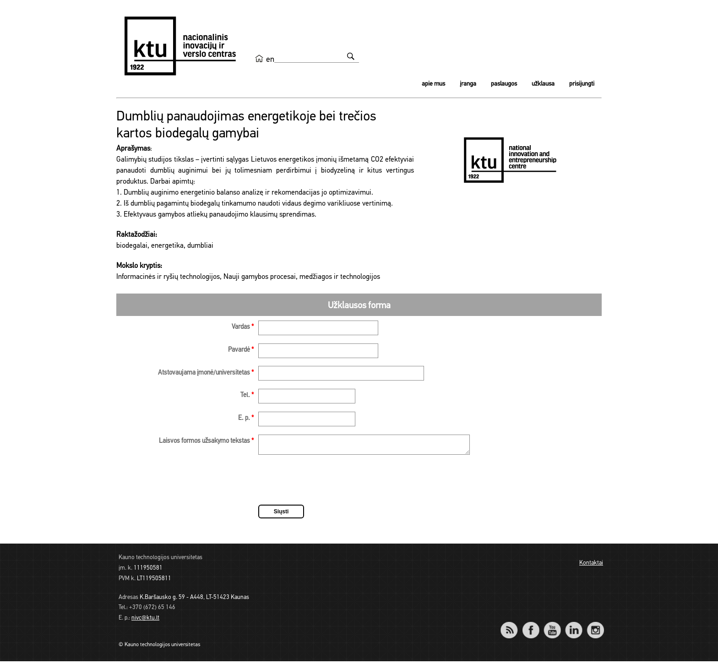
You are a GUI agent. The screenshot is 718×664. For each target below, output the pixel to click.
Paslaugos (504, 84)
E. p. (246, 418)
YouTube (552, 627)
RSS (513, 627)
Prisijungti (581, 84)
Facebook (530, 627)
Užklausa (543, 84)
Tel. (247, 395)
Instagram (595, 627)
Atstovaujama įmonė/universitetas (206, 373)
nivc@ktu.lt (145, 621)
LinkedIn (573, 627)
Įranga (468, 84)
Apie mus (433, 84)
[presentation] (327, 484)
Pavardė (241, 350)
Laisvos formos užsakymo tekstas (206, 441)
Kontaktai (591, 566)
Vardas (243, 327)
